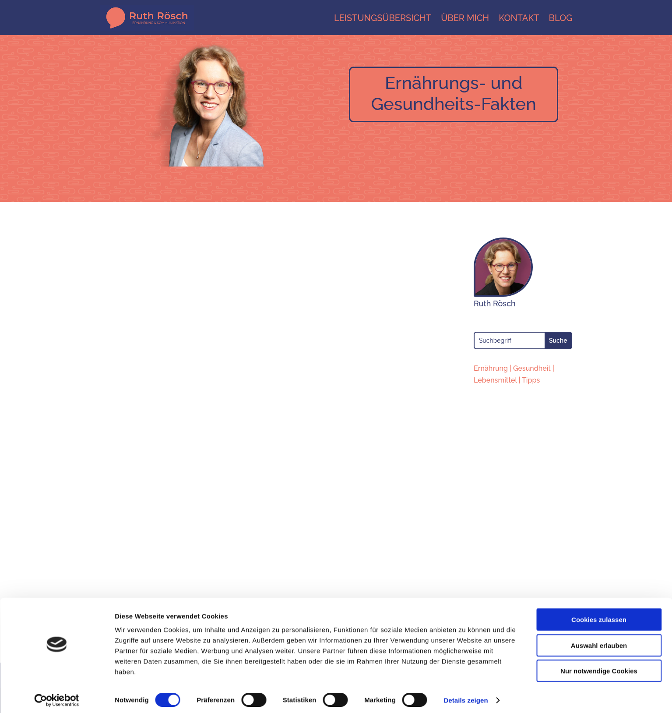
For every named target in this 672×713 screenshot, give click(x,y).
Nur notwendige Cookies (598, 666)
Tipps (531, 380)
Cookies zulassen (598, 615)
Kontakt (519, 18)
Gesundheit (532, 368)
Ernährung (491, 368)
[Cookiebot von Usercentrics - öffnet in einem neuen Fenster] (56, 695)
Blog (561, 18)
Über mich (465, 18)
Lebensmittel (495, 380)
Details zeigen (465, 695)
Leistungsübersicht (382, 18)
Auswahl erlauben (599, 641)
